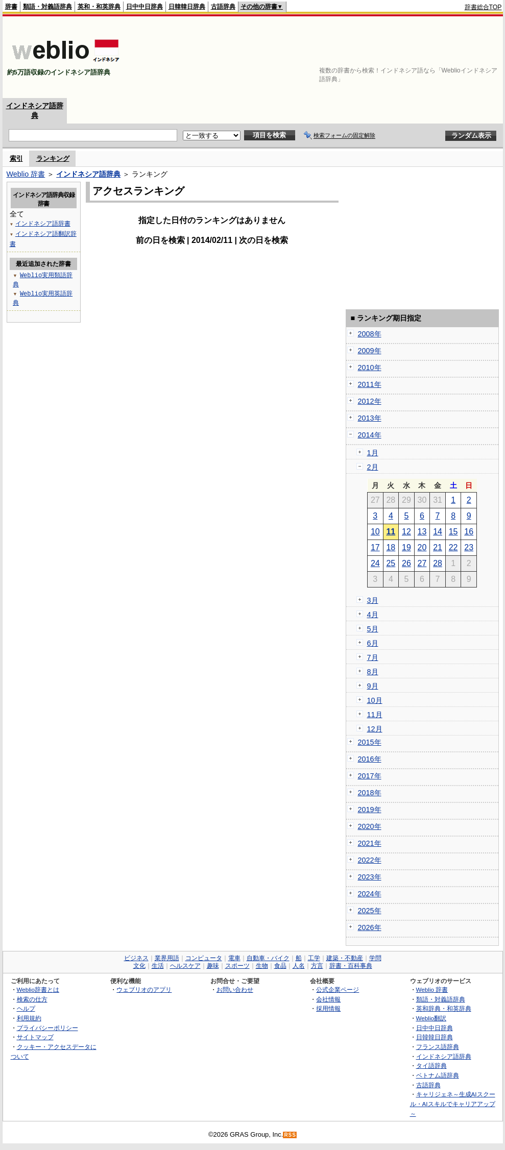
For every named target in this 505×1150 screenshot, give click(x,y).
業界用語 (167, 958)
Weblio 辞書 (26, 174)
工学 (314, 958)
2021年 (369, 843)
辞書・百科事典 (350, 966)
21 (437, 547)
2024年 (369, 894)
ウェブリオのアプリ (144, 989)
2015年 (369, 742)
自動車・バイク (268, 958)
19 (406, 547)
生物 (262, 966)
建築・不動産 (344, 958)
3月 (372, 600)
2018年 (369, 793)
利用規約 (29, 1018)
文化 (139, 966)
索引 (16, 158)
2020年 (369, 826)
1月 (372, 453)
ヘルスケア (185, 966)
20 (422, 547)
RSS (290, 1135)
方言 (317, 966)
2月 (372, 467)
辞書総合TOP (483, 7)
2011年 (369, 384)
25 (390, 563)
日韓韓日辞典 (187, 7)
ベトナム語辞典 (437, 1075)
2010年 (369, 367)
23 (468, 547)
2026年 (369, 927)
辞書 (11, 7)
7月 (372, 657)
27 (422, 563)
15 (453, 531)
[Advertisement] (452, 57)
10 (375, 531)
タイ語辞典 (431, 1065)
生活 (158, 966)
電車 (234, 958)
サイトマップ (35, 1037)
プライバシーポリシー (47, 1027)
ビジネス (136, 958)
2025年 (369, 911)
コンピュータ (203, 958)
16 (468, 531)
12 (406, 531)
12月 (374, 729)
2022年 (369, 860)
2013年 (369, 418)
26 (406, 563)
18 (390, 547)
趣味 (213, 966)
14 (437, 531)
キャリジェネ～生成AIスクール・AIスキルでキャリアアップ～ (452, 1103)
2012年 (369, 401)
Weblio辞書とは (38, 989)
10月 (374, 700)
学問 (375, 958)
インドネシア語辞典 (88, 174)
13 (422, 531)
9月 (372, 686)
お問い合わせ (235, 989)
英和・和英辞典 (99, 7)
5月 (372, 629)
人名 (299, 966)
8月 (372, 672)
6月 (372, 643)
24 (375, 563)
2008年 (369, 334)
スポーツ (237, 966)
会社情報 (328, 999)
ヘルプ (26, 1008)
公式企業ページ (337, 989)
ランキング (52, 158)
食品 (280, 966)
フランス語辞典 (437, 1046)
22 (453, 547)
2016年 (369, 759)
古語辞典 (223, 7)
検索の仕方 (32, 999)
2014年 (369, 435)
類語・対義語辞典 (47, 7)
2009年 (369, 351)
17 (375, 547)
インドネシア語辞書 (42, 223)
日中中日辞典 (144, 7)
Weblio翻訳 (431, 1018)
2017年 (369, 776)
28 (437, 563)
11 (390, 531)
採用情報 (328, 1008)
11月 (374, 715)
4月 (372, 614)
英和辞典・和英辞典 (443, 1008)
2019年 (369, 809)
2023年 (369, 877)
